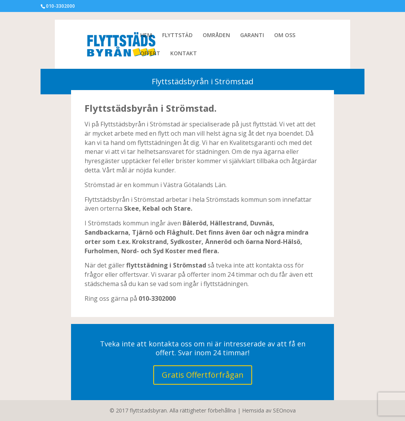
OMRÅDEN (216, 35)
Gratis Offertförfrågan (203, 375)
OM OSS (284, 35)
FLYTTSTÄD (177, 35)
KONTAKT (183, 54)
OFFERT (150, 54)
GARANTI (252, 35)
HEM (146, 35)
